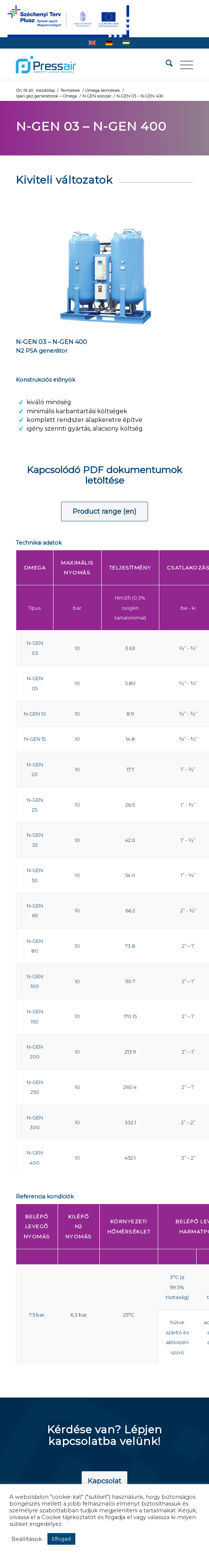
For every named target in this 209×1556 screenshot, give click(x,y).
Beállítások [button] (26, 1539)
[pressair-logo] (46, 65)
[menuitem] (165, 65)
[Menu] (182, 65)
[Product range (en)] (104, 511)
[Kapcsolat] (104, 1481)
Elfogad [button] (61, 1539)
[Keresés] (165, 65)
